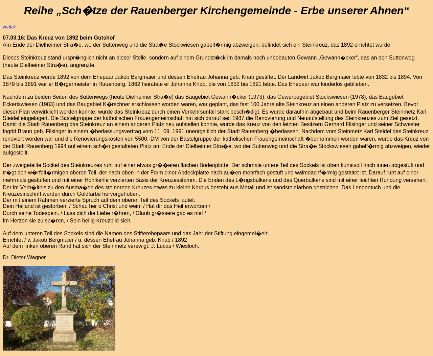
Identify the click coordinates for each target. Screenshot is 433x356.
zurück (9, 26)
